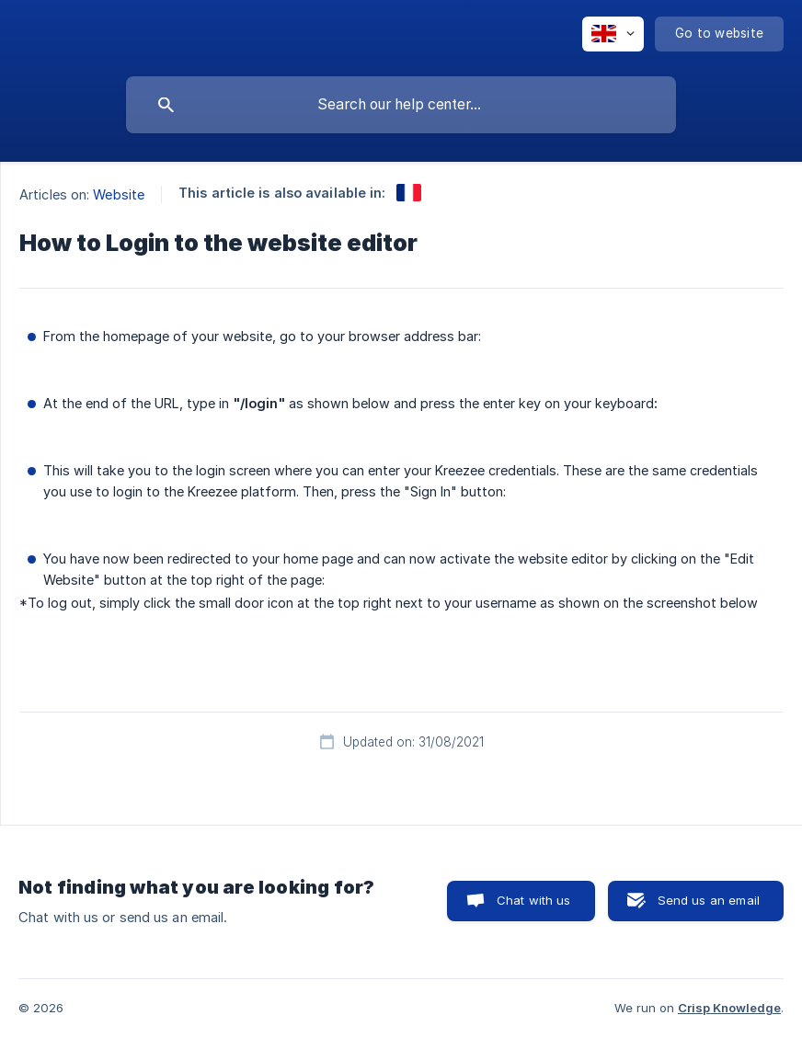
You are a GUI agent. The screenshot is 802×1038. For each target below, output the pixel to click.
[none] (613, 34)
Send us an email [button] (709, 900)
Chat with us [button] (534, 900)
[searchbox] (401, 104)
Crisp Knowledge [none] (729, 1007)
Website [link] (118, 194)
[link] (408, 192)
